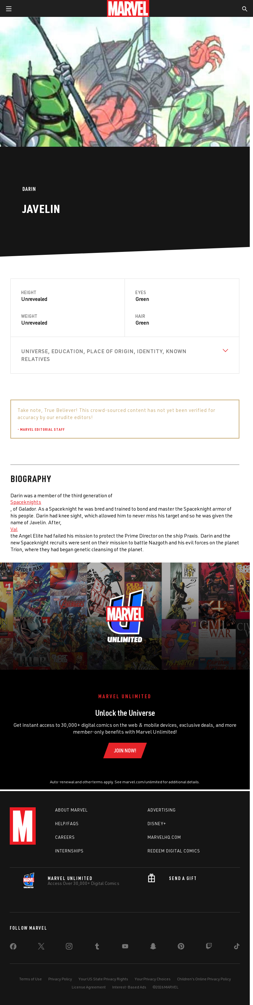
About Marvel (71, 810)
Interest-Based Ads (129, 987)
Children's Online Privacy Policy (204, 978)
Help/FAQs (67, 823)
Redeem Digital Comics (174, 850)
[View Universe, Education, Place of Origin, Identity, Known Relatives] (125, 355)
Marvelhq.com (164, 837)
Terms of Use (30, 978)
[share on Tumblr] (97, 947)
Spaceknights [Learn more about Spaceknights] (25, 502)
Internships (69, 850)
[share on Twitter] (41, 947)
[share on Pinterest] (181, 947)
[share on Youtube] (125, 947)
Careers (65, 837)
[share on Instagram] (69, 947)
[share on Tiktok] (237, 947)
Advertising (162, 810)
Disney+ (157, 823)
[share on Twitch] (209, 947)
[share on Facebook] (13, 948)
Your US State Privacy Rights (103, 978)
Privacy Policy (60, 978)
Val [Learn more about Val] (14, 529)
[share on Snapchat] (153, 947)
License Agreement (89, 987)
